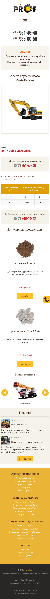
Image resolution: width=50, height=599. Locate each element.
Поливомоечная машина (25, 481)
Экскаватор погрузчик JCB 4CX (25, 528)
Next (45, 392)
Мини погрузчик (25, 490)
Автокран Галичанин (25, 514)
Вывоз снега (25, 558)
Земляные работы (25, 552)
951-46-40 (25, 33)
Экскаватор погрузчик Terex (25, 505)
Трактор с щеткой (25, 484)
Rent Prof (29, 569)
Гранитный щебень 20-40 (25, 331)
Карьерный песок (25, 263)
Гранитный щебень (25, 525)
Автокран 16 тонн (25, 538)
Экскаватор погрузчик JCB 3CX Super (25, 532)
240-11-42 (25, 218)
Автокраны (25, 487)
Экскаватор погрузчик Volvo (25, 508)
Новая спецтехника (19, 424)
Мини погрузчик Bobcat (25, 501)
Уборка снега (25, 549)
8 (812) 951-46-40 (29, 590)
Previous (4, 392)
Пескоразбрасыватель (25, 478)
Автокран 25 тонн (25, 535)
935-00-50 (25, 39)
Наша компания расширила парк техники (29, 442)
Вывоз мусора (25, 555)
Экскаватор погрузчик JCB (25, 511)
